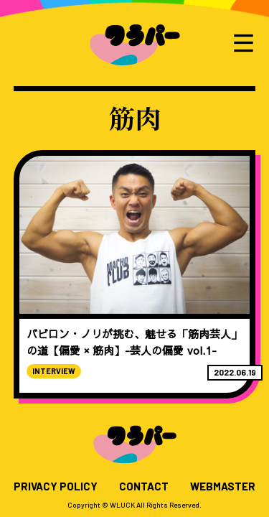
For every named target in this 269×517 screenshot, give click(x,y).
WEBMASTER (222, 486)
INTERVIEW (53, 371)
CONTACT (144, 486)
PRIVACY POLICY (56, 486)
